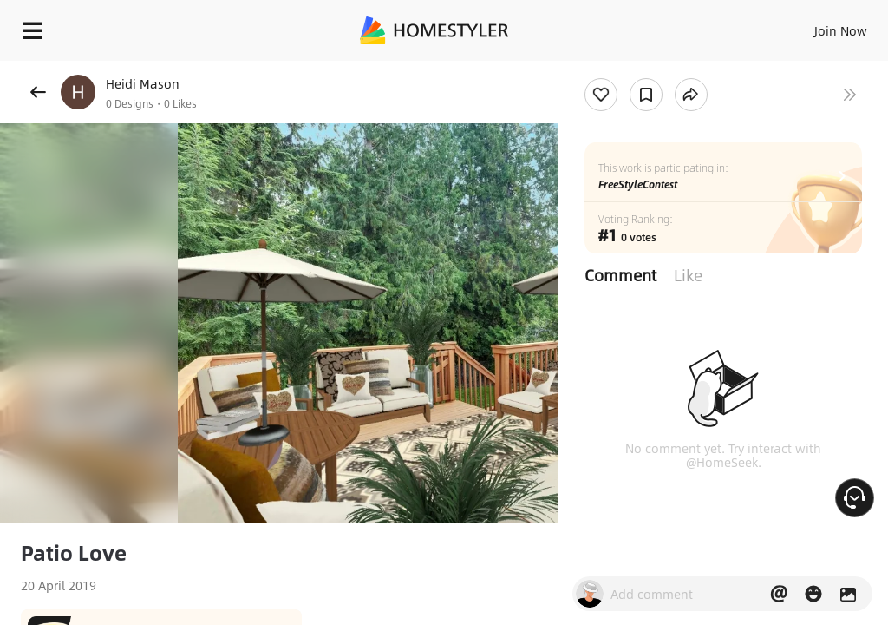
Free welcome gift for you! (666, 69)
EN (817, 26)
